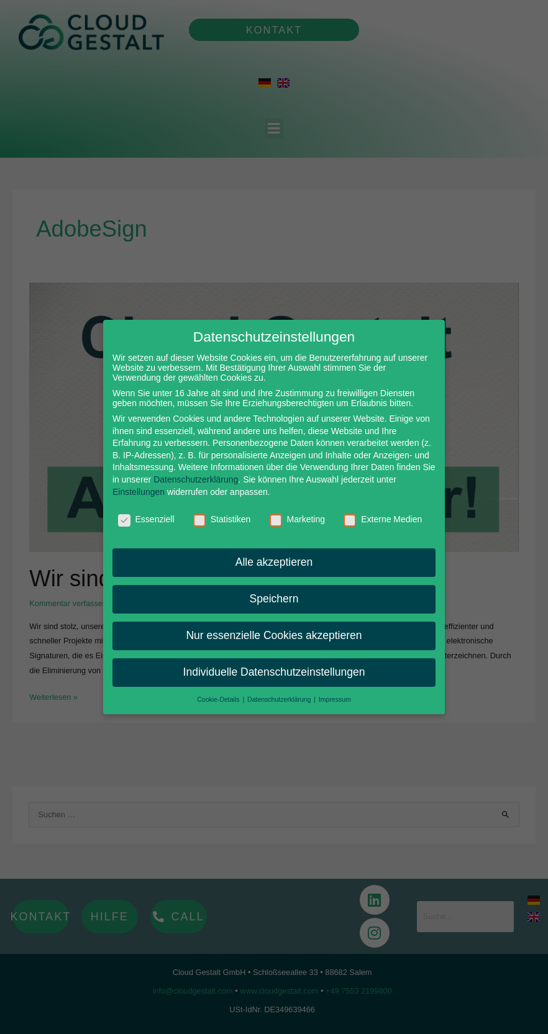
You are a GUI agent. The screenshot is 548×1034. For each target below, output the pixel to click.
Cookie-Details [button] (219, 691)
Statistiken (222, 512)
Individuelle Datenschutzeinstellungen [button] (274, 664)
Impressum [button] (335, 691)
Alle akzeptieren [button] (274, 554)
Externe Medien (383, 512)
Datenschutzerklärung (195, 471)
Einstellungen (138, 484)
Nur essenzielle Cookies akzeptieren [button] (274, 627)
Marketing (297, 512)
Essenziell (146, 512)
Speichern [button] (274, 590)
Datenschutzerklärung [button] (280, 691)
